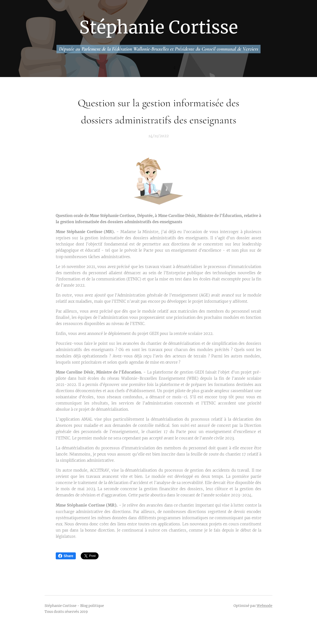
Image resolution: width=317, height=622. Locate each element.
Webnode (264, 605)
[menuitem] (137, 68)
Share (65, 556)
